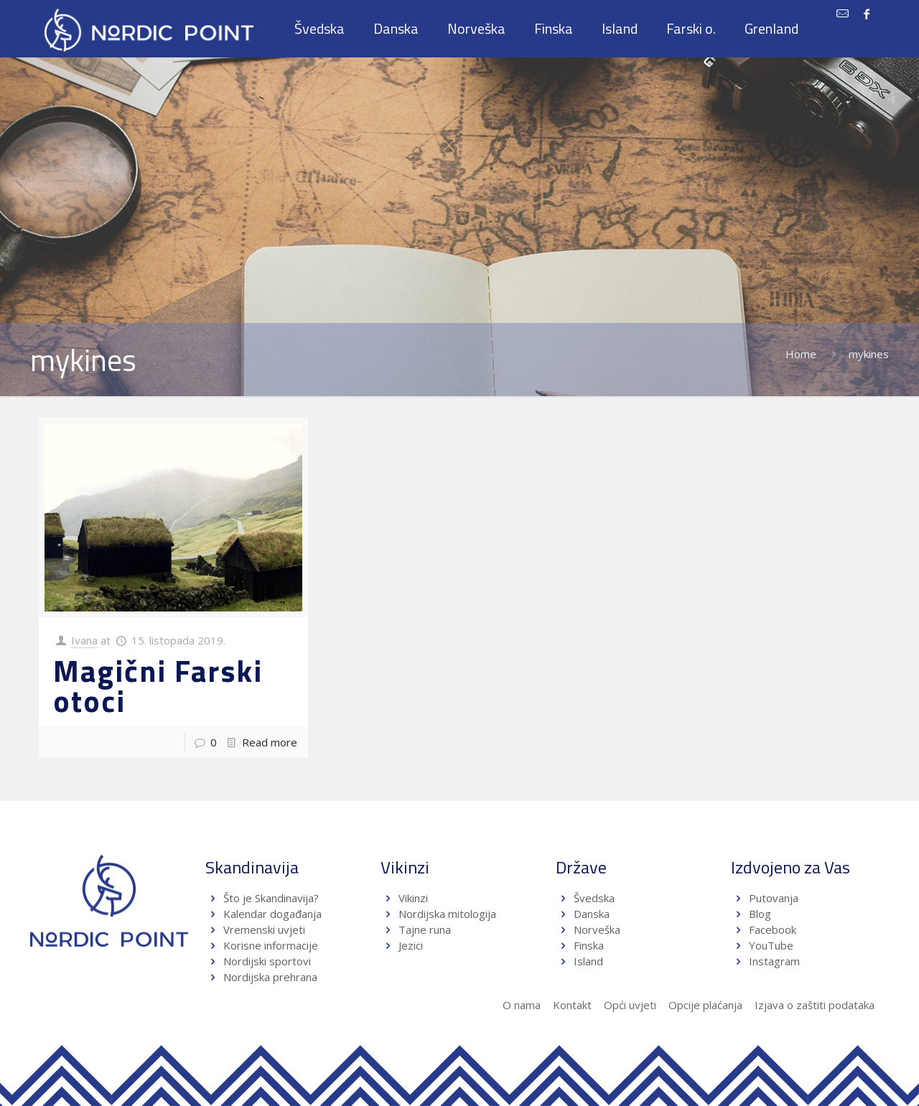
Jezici (410, 945)
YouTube (769, 945)
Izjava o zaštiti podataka (814, 1005)
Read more (269, 742)
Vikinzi (413, 898)
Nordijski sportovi (267, 961)
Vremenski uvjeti (264, 929)
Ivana (84, 640)
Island (588, 961)
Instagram (774, 961)
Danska (592, 913)
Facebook (772, 929)
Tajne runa (424, 929)
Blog (760, 913)
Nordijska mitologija (447, 913)
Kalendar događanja (272, 913)
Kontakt (572, 1005)
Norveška (597, 929)
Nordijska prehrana (270, 977)
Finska (589, 945)
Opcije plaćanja (705, 1005)
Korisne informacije (270, 945)
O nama (522, 1005)
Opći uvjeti (630, 1005)
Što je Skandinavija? (271, 898)
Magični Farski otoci (158, 685)
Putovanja (773, 898)
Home (800, 354)
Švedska (594, 898)
